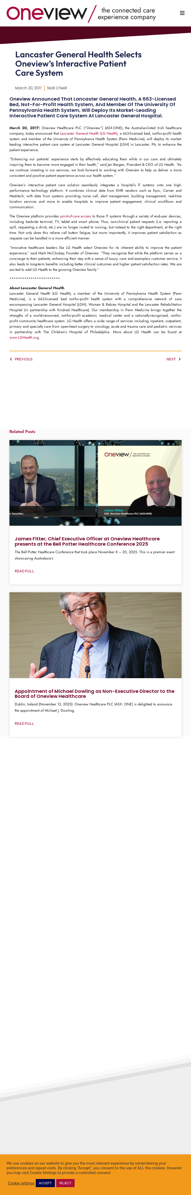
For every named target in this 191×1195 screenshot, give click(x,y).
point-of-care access (75, 224)
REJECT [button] (65, 1183)
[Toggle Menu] (182, 13)
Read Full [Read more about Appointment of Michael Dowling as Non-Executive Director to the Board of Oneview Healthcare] (24, 731)
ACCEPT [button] (45, 1183)
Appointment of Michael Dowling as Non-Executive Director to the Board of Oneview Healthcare (94, 702)
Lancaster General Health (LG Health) (88, 141)
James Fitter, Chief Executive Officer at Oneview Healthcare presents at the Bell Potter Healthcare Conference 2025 (87, 549)
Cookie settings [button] (21, 1183)
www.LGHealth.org (24, 345)
